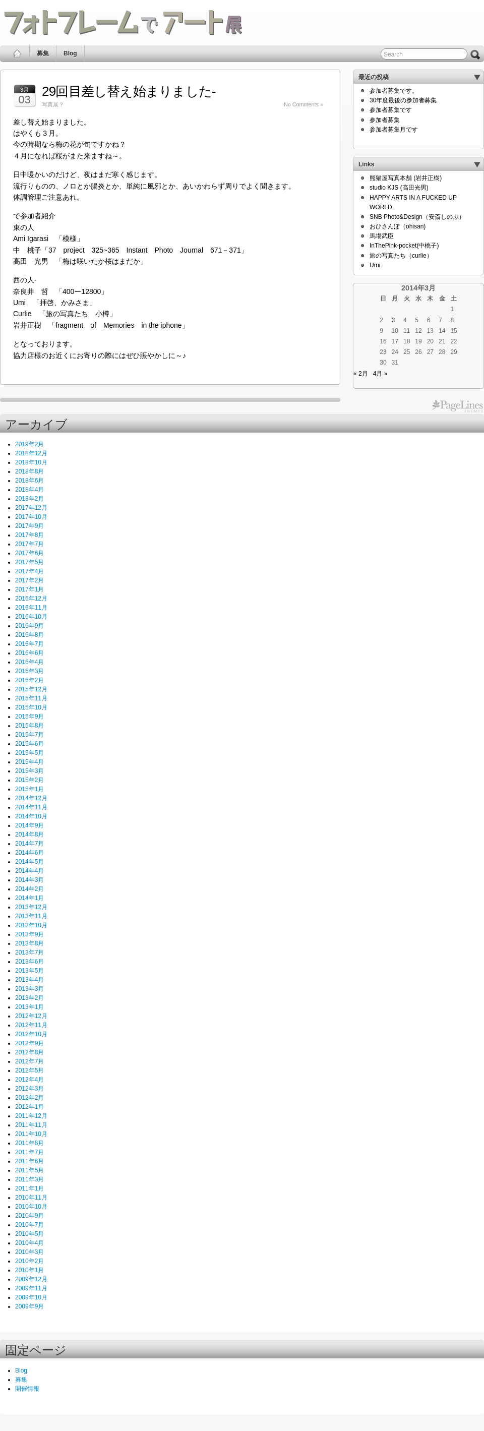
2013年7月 (29, 952)
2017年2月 (29, 580)
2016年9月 (29, 625)
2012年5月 (29, 1070)
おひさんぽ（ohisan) (398, 226)
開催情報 (27, 1388)
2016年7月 (29, 643)
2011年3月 (29, 1179)
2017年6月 (29, 553)
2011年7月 (29, 1152)
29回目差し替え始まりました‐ (129, 91)
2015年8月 (29, 725)
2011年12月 (31, 1115)
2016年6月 (29, 653)
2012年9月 (29, 1043)
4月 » (380, 373)
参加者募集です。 (394, 90)
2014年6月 (29, 852)
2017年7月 (29, 544)
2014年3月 (29, 879)
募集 (43, 53)
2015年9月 (29, 716)
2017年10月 (31, 516)
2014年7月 (29, 843)
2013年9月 (29, 934)
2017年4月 (29, 571)
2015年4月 (29, 761)
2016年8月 (29, 634)
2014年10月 (31, 816)
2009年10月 (31, 1297)
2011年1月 (29, 1188)
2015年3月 (29, 770)
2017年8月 (29, 535)
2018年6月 (29, 480)
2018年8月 (29, 471)
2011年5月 (29, 1170)
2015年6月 (29, 743)
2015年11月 (31, 698)
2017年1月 (29, 589)
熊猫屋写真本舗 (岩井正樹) (406, 178)
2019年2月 (29, 444)
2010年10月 (31, 1206)
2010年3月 (29, 1252)
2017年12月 (31, 507)
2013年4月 (29, 979)
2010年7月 (29, 1224)
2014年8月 (29, 834)
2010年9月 (29, 1215)
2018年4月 (29, 489)
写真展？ (53, 104)
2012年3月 (29, 1088)
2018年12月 (31, 453)
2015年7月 (29, 734)
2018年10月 (31, 462)
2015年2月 (29, 780)
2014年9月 (29, 825)
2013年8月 (29, 943)
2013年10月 (31, 925)
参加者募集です (391, 109)
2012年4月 (29, 1079)
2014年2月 (29, 888)
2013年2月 (29, 997)
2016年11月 (31, 607)
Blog (70, 53)
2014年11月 (31, 807)
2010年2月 (29, 1261)
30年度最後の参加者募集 (403, 100)
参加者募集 (385, 120)
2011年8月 (29, 1143)
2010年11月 (31, 1197)
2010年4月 (29, 1242)
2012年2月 (29, 1097)
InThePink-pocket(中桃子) (404, 245)
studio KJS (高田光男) (399, 187)
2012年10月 (31, 1034)
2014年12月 (31, 798)
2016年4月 (29, 662)
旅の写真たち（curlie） (401, 255)
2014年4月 (29, 870)
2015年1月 (29, 789)
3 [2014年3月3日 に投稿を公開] (393, 320)
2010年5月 (29, 1233)
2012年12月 (31, 1016)
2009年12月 (31, 1279)
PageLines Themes (457, 406)
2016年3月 (29, 671)
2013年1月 (29, 1006)
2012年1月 (29, 1106)
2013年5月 (29, 970)
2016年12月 (31, 598)
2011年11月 (31, 1124)
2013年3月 (29, 988)
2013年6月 (29, 961)
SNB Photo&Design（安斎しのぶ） (417, 216)
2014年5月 (29, 861)
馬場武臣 (382, 236)
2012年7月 (29, 1061)
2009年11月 (31, 1288)
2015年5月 (29, 752)
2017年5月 (29, 562)
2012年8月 (29, 1052)
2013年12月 (31, 907)
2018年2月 (29, 498)
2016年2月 (29, 680)
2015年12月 (31, 689)
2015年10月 (31, 707)
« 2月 (360, 373)
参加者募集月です (394, 129)
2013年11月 (31, 916)
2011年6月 (29, 1161)
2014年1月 (29, 898)
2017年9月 (29, 525)
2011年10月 (31, 1134)
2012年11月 (31, 1025)
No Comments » (303, 104)
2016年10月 (31, 616)
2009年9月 (29, 1306)
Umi (375, 265)
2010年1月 (29, 1270)
